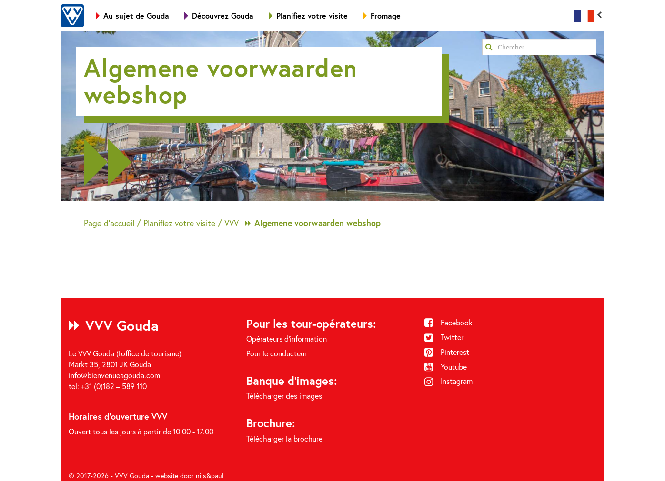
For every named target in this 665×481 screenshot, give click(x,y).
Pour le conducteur (276, 353)
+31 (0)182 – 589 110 (114, 386)
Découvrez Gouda (218, 15)
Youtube (445, 367)
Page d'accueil (109, 223)
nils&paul (210, 475)
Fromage (382, 15)
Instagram (448, 381)
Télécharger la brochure (284, 438)
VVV (231, 223)
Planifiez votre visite (308, 15)
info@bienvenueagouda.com (114, 375)
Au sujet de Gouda (132, 15)
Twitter (444, 337)
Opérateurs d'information (286, 339)
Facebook (448, 322)
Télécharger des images (284, 396)
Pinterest (447, 352)
